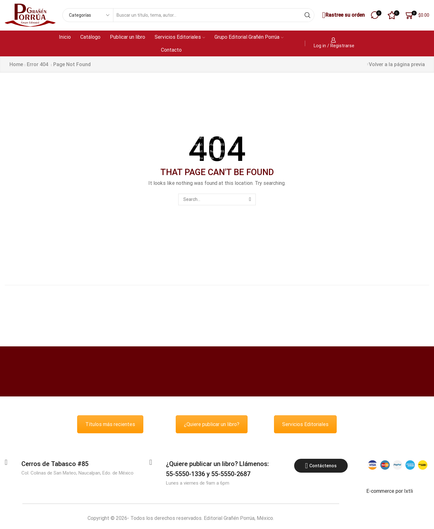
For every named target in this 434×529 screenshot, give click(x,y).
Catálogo (90, 37)
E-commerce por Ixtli (389, 491)
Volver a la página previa (397, 64)
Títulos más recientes (110, 424)
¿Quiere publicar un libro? (211, 424)
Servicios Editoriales (180, 37)
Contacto (171, 50)
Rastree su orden (343, 15)
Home (16, 64)
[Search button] (307, 15)
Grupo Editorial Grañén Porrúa (248, 37)
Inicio (65, 37)
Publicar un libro (127, 37)
